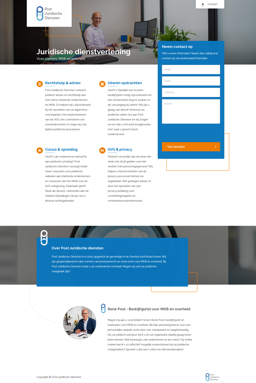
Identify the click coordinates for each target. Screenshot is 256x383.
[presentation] (187, 132)
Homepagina (202, 4)
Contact (212, 4)
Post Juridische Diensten (49, 13)
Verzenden (176, 147)
